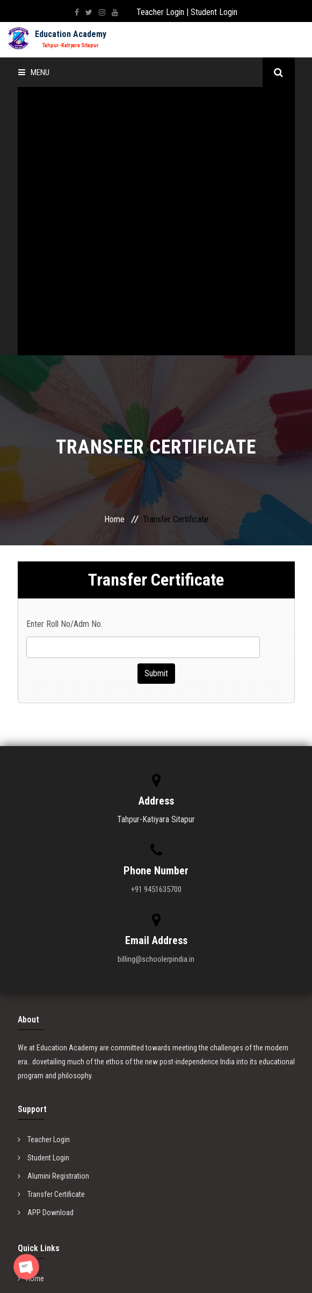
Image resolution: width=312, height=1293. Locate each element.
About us (36, 1028)
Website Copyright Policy (59, 1065)
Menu (33, 72)
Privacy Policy (43, 1046)
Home (114, 251)
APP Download (46, 944)
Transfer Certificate (51, 926)
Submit (156, 405)
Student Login (214, 12)
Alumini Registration (53, 907)
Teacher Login (160, 12)
